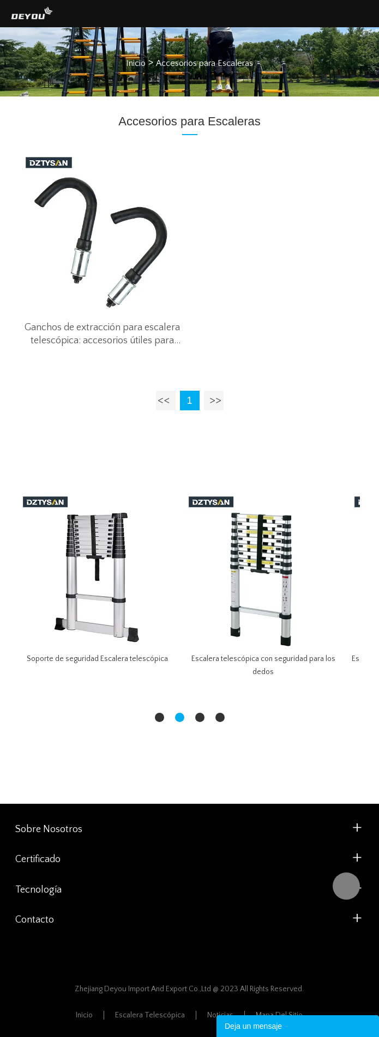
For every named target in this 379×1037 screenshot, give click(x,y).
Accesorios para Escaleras (204, 63)
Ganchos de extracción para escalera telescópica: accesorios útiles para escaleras (102, 334)
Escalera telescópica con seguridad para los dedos (263, 665)
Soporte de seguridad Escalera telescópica (97, 658)
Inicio (136, 63)
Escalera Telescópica (150, 1015)
